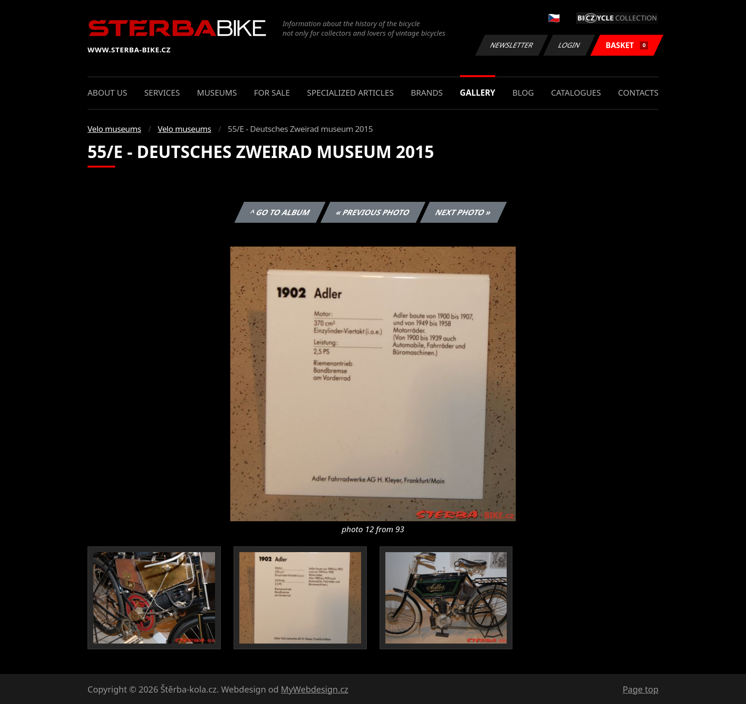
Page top (640, 689)
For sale (272, 92)
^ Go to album (279, 212)
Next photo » (463, 212)
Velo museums (114, 128)
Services (162, 92)
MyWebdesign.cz (314, 689)
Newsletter (511, 45)
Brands (426, 92)
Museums (217, 92)
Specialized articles (350, 92)
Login (569, 45)
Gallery (477, 92)
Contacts (638, 92)
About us (107, 92)
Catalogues (576, 92)
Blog (523, 92)
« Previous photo (373, 212)
